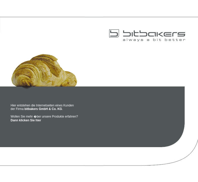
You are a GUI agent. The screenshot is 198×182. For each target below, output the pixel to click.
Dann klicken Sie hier (26, 120)
